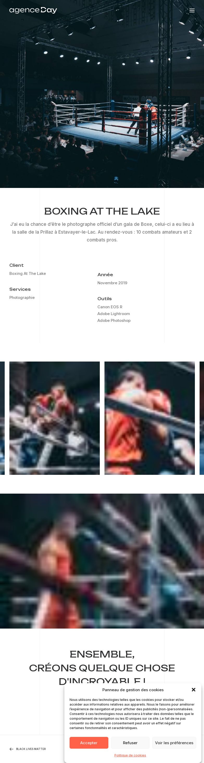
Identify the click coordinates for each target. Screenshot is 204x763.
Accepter (88, 746)
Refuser (130, 746)
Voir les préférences (174, 746)
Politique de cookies (130, 759)
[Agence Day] (33, 10)
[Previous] (46, 749)
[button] (193, 693)
